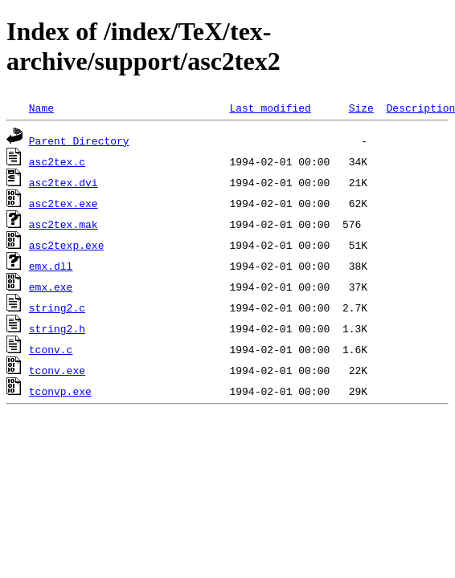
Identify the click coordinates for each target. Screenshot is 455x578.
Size (361, 107)
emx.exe (51, 286)
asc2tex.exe (63, 203)
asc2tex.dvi (63, 182)
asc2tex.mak (63, 224)
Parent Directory (79, 140)
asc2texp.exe (67, 245)
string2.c (57, 307)
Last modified (269, 107)
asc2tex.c (57, 161)
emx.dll (51, 265)
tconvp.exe (60, 391)
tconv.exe (57, 370)
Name (41, 107)
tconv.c (51, 349)
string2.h (57, 328)
